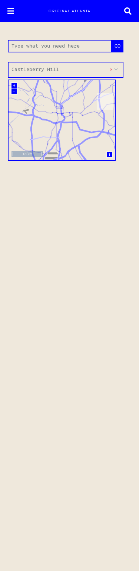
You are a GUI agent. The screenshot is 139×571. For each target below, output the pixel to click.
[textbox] (65, 69)
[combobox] (65, 70)
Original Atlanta (70, 11)
